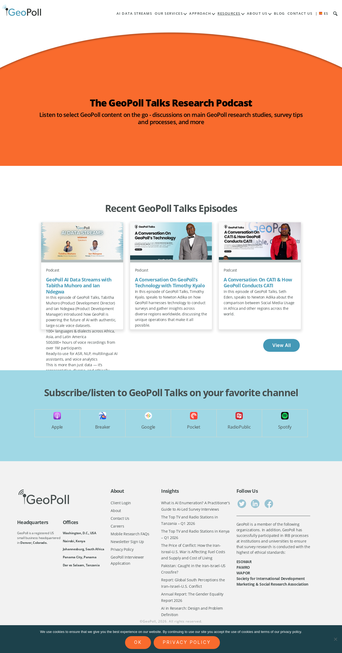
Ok (138, 642)
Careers (117, 526)
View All (281, 345)
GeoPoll (149, 623)
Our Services (169, 14)
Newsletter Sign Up (127, 542)
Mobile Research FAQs (130, 534)
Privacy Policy (122, 550)
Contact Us (300, 14)
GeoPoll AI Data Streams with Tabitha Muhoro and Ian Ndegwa (78, 285)
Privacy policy (187, 642)
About (116, 510)
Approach (200, 14)
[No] (335, 639)
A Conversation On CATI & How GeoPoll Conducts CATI (258, 282)
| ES (321, 14)
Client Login (121, 502)
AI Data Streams (134, 14)
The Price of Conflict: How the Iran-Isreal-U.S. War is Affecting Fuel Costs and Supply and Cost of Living (193, 553)
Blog (279, 14)
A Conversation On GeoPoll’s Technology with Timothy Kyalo (170, 282)
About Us (257, 14)
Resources (228, 14)
